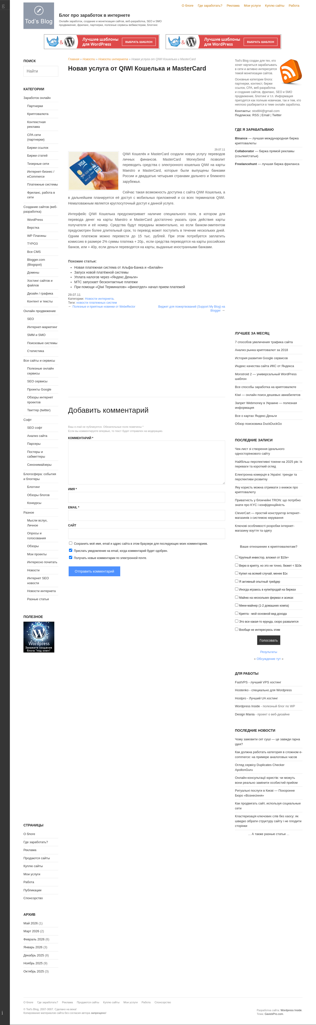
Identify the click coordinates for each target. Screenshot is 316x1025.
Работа (294, 5)
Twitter (276, 115)
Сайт (72, 525)
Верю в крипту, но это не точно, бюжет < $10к (270, 565)
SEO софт (34, 427)
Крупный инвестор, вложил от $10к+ (264, 557)
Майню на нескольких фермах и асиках (266, 597)
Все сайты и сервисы (39, 360)
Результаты (268, 652)
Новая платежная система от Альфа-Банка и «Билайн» (118, 267)
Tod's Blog (38, 15)
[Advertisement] (146, 110)
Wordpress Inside (247, 706)
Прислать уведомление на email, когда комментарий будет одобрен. (118, 551)
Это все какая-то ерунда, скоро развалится (268, 621)
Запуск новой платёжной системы (101, 272)
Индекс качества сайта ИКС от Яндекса (264, 366)
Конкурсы (34, 503)
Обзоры (33, 546)
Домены (33, 272)
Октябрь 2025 (33, 971)
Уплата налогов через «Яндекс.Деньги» (106, 277)
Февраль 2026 (33, 939)
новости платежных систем (96, 302)
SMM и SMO (36, 335)
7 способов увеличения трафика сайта (264, 342)
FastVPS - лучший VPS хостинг (258, 682)
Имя (72, 489)
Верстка (33, 227)
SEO (30, 319)
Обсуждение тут (269, 659)
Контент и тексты (40, 301)
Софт (27, 420)
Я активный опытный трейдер (259, 581)
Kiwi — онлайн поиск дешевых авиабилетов (267, 395)
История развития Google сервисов (261, 358)
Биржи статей (37, 155)
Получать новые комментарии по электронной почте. (107, 558)
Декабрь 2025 (33, 955)
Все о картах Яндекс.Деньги (256, 416)
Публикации (32, 890)
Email (73, 507)
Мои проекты (37, 554)
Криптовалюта (37, 114)
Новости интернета (113, 59)
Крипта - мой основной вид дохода (263, 613)
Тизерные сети (38, 164)
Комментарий (80, 438)
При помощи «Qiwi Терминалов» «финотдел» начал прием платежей (129, 287)
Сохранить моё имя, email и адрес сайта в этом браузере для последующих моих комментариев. (141, 543)
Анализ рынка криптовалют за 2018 (261, 350)
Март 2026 (31, 931)
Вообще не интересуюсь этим (259, 630)
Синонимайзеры (39, 464)
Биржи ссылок (37, 147)
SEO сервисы (37, 381)
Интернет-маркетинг (42, 327)
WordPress (35, 220)
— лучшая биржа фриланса (267, 164)
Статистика (35, 351)
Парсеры (33, 444)
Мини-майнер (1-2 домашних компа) (264, 605)
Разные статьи (38, 599)
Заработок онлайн (37, 98)
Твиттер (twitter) (39, 410)
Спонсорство (33, 898)
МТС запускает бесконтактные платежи (106, 282)
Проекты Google (39, 389)
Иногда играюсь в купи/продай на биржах (267, 589)
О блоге (187, 5)
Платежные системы (42, 184)
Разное (28, 512)
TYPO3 (32, 243)
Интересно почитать (42, 562)
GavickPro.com (274, 1013)
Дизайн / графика (40, 293)
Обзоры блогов (38, 495)
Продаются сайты (36, 858)
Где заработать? (210, 5)
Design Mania (245, 714)
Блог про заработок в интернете (94, 15)
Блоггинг (33, 487)
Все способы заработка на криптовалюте (265, 387)
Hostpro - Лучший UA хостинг (256, 698)
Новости (89, 59)
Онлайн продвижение (39, 311)
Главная (73, 59)
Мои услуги (252, 5)
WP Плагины (36, 236)
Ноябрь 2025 (33, 963)
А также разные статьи (269, 834)
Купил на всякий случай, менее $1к (263, 573)
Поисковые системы (42, 343)
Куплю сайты (274, 5)
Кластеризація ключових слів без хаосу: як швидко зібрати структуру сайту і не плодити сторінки (268, 821)
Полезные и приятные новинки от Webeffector (104, 306)
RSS (255, 115)
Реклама (233, 5)
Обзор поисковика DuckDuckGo (258, 424)
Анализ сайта (37, 436)
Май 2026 (30, 923)
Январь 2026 (32, 947)
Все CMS (34, 252)
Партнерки (35, 106)
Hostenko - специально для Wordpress (263, 690)
